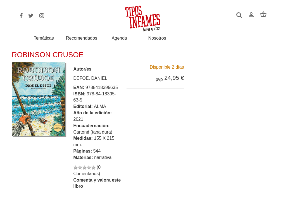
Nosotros (157, 38)
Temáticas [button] (44, 38)
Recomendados (81, 38)
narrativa (102, 157)
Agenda (119, 38)
